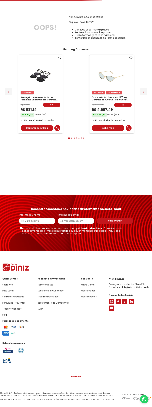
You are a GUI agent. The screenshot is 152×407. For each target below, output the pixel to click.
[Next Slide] (143, 131)
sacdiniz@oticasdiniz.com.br (133, 288)
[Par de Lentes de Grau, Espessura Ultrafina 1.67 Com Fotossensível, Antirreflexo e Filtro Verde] (94, 134)
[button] (136, 15)
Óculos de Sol (36, 34)
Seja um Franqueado (14, 2)
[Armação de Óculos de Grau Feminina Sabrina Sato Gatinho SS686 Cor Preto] (22, 134)
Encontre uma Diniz (80, 25)
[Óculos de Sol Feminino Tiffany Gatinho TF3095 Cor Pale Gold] (58, 134)
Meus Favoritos (132, 25)
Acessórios (91, 35)
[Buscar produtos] (57, 24)
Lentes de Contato (63, 34)
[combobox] (47, 24)
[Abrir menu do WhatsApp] (144, 399)
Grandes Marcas (113, 34)
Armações (14, 35)
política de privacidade (89, 229)
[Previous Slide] (8, 131)
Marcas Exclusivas (141, 34)
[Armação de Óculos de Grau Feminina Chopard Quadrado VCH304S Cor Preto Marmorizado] (129, 134)
